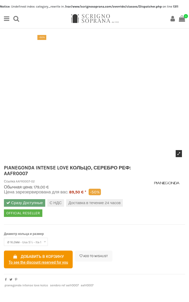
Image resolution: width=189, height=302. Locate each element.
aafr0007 (87, 285)
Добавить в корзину (38, 259)
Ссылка (9, 181)
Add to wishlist (93, 256)
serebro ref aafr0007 (64, 285)
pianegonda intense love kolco (26, 285)
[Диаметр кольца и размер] (26, 242)
